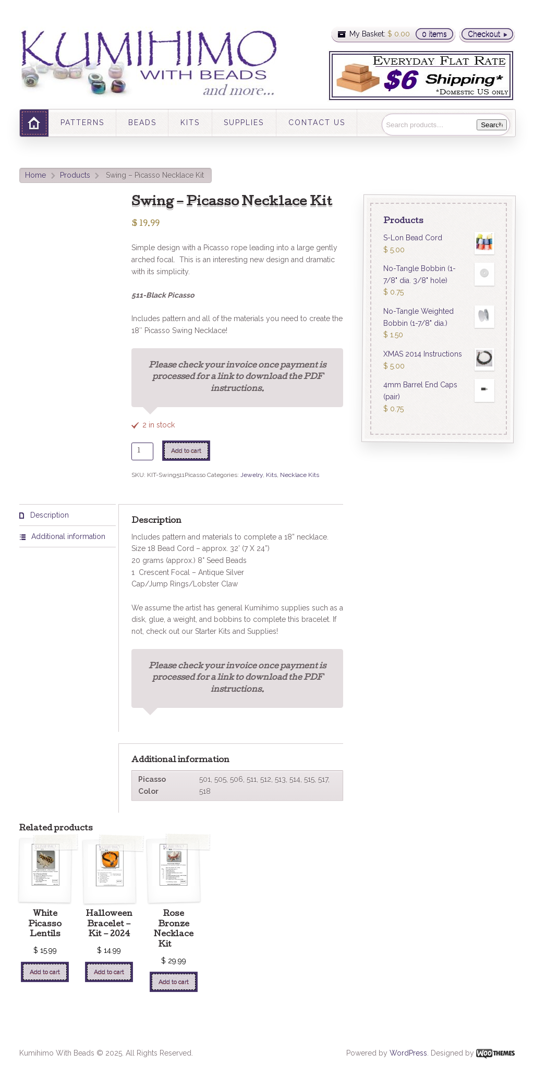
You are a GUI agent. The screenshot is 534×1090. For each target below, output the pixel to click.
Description (48, 515)
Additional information (67, 536)
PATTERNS (82, 122)
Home (35, 175)
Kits (271, 475)
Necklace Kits (299, 475)
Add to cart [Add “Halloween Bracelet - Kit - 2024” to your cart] (109, 971)
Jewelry (251, 475)
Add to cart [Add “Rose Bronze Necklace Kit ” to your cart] (174, 981)
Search (492, 125)
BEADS (142, 122)
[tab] (67, 515)
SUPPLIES (244, 122)
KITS (190, 122)
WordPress (408, 1053)
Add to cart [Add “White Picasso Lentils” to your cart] (45, 971)
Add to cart (186, 450)
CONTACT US (316, 122)
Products (75, 175)
